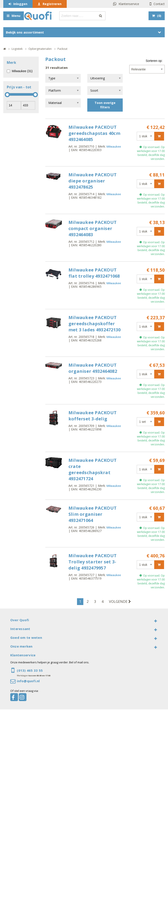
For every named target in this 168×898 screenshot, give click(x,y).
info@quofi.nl (28, 681)
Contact (159, 4)
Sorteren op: (154, 60)
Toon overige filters (105, 105)
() (159, 16)
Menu (16, 16)
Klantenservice (129, 4)
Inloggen (20, 4)
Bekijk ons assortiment (25, 32)
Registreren (52, 4)
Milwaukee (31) (22, 71)
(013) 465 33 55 (30, 670)
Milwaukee (114, 146)
